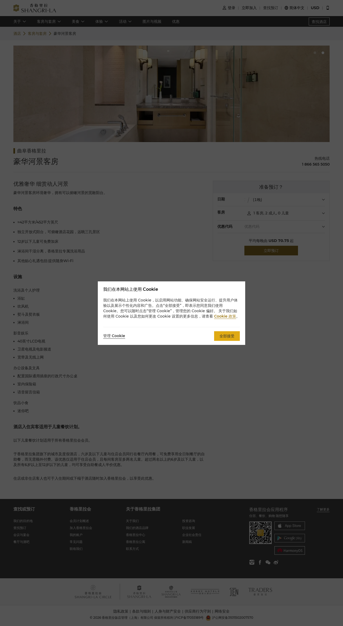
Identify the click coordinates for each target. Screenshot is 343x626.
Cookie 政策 (225, 316)
